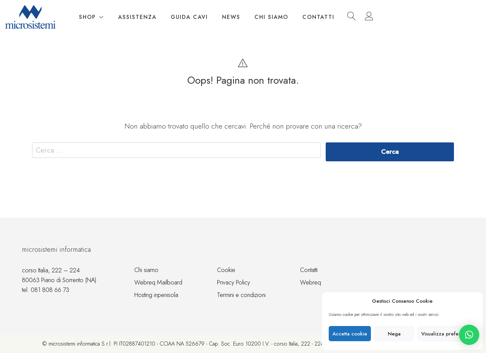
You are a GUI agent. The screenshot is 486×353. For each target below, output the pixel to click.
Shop (172, 17)
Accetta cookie (349, 333)
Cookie (226, 270)
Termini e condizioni (241, 295)
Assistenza (222, 17)
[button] (469, 335)
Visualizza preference (446, 333)
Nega (394, 333)
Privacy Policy (233, 282)
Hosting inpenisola (156, 295)
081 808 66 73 (50, 290)
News (316, 17)
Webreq (310, 282)
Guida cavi (274, 17)
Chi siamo (356, 17)
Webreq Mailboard (158, 282)
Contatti (403, 17)
